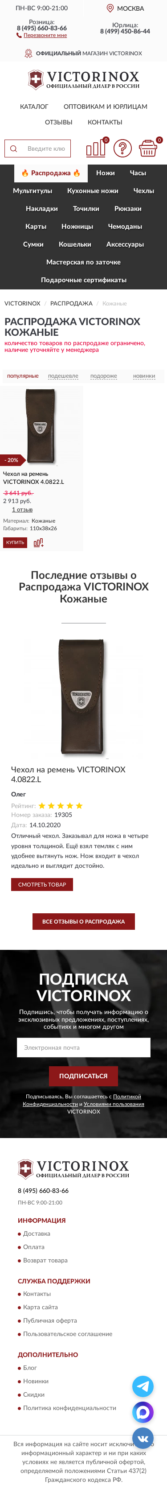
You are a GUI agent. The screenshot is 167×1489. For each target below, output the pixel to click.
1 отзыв (22, 510)
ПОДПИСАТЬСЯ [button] (83, 1076)
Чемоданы (125, 226)
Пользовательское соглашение (67, 1335)
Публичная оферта (50, 1321)
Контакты (105, 123)
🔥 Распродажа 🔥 (51, 173)
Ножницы (77, 226)
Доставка (36, 1234)
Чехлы (144, 191)
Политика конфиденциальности (69, 1408)
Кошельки (75, 244)
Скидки (34, 1395)
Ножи (105, 173)
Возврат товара (45, 1261)
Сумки (33, 244)
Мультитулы (32, 191)
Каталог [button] (34, 107)
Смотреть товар (42, 884)
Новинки (36, 1381)
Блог (30, 1368)
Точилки (86, 209)
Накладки (42, 209)
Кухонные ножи (92, 191)
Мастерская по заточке (83, 262)
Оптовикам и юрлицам (105, 107)
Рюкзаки (128, 209)
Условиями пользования (114, 1104)
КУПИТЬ (15, 542)
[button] (41, 34)
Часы (138, 173)
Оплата (34, 1247)
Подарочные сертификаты (83, 280)
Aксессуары (125, 244)
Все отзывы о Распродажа (83, 921)
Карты (35, 226)
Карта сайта (40, 1308)
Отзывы (59, 123)
